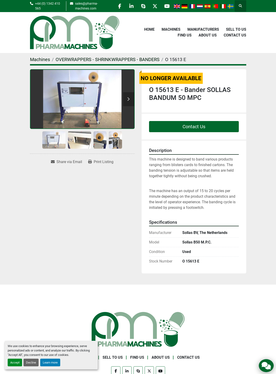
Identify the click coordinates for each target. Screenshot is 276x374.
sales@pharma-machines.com (86, 6)
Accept (15, 362)
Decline (31, 362)
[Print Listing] (100, 161)
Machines (171, 29)
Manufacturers (203, 29)
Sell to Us (236, 29)
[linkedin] (131, 6)
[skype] (143, 6)
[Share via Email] (66, 161)
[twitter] (155, 6)
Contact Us (235, 35)
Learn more (50, 362)
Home (149, 29)
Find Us (185, 35)
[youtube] (167, 6)
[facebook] (119, 6)
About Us (208, 35)
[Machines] (40, 59)
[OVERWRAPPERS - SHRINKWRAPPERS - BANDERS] (108, 59)
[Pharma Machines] (138, 329)
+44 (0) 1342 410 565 (47, 6)
